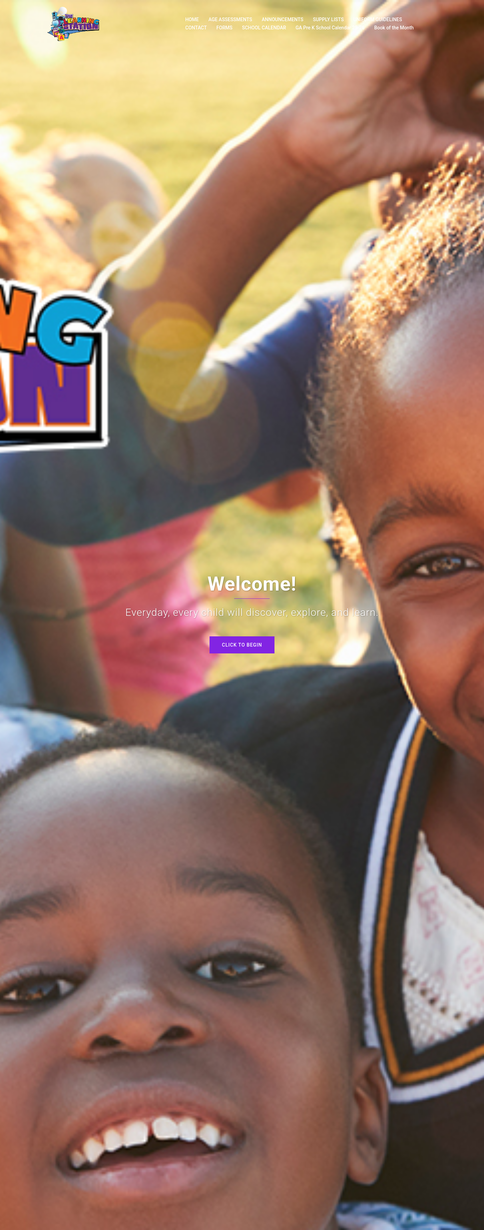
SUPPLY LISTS (328, 19)
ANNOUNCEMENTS (283, 19)
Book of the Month (394, 27)
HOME (192, 19)
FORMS (224, 27)
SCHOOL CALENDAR (264, 27)
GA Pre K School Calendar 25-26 (330, 27)
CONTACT (196, 27)
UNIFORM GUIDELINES (377, 19)
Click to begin (242, 645)
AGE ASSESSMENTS (230, 19)
